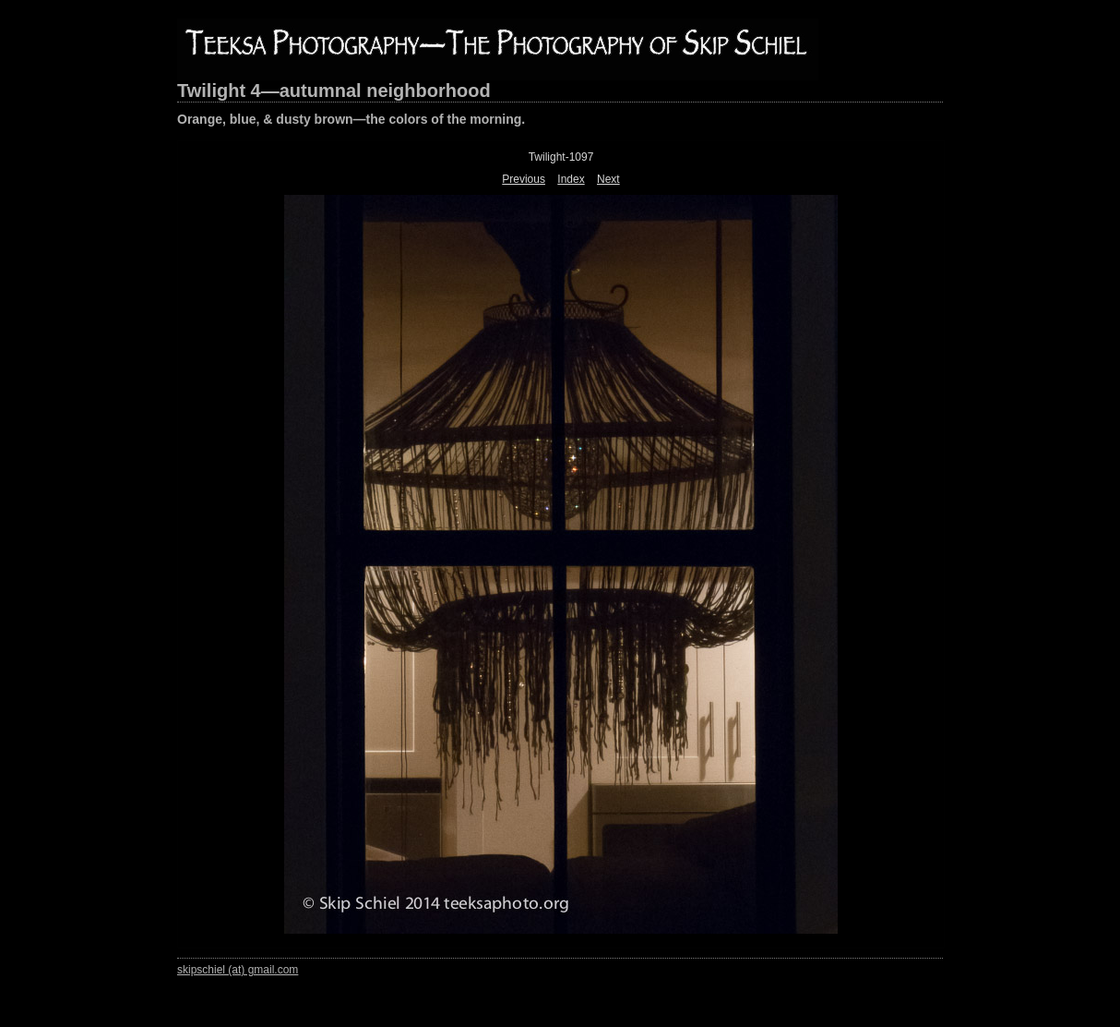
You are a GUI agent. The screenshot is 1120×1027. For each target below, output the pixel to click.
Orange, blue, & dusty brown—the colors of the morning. (351, 119)
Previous (523, 179)
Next (608, 179)
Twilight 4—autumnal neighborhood (334, 90)
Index (570, 179)
